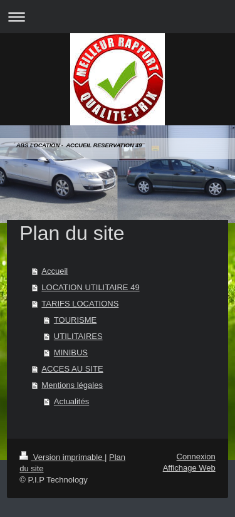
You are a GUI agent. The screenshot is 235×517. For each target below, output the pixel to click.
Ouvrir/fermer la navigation (117, 16)
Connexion (196, 456)
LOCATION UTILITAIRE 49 (90, 287)
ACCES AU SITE (72, 368)
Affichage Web (189, 468)
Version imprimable (62, 457)
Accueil (54, 271)
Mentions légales (72, 385)
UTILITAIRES (78, 336)
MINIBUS (71, 352)
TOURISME (75, 320)
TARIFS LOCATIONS (79, 303)
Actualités (71, 401)
